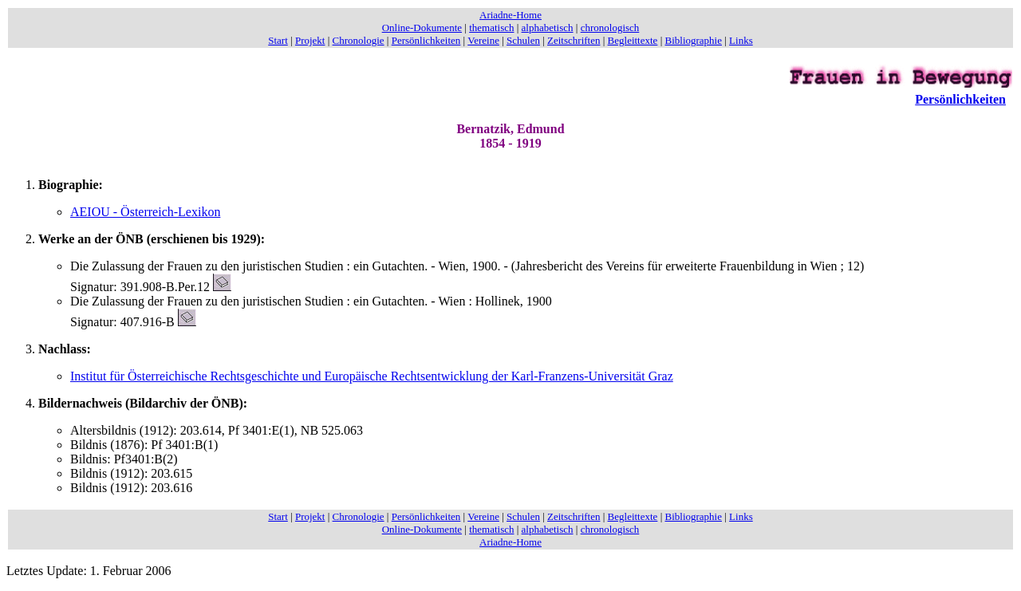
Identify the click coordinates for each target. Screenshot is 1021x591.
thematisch (491, 27)
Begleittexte (633, 40)
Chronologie (358, 40)
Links (741, 40)
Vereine (483, 40)
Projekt (310, 40)
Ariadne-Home (510, 15)
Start (278, 40)
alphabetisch (548, 27)
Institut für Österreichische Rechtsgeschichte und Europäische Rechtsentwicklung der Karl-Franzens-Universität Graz (371, 376)
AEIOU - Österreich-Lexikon (145, 212)
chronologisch (610, 27)
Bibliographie (694, 40)
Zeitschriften (573, 40)
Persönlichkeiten (426, 40)
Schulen (523, 40)
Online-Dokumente (422, 27)
